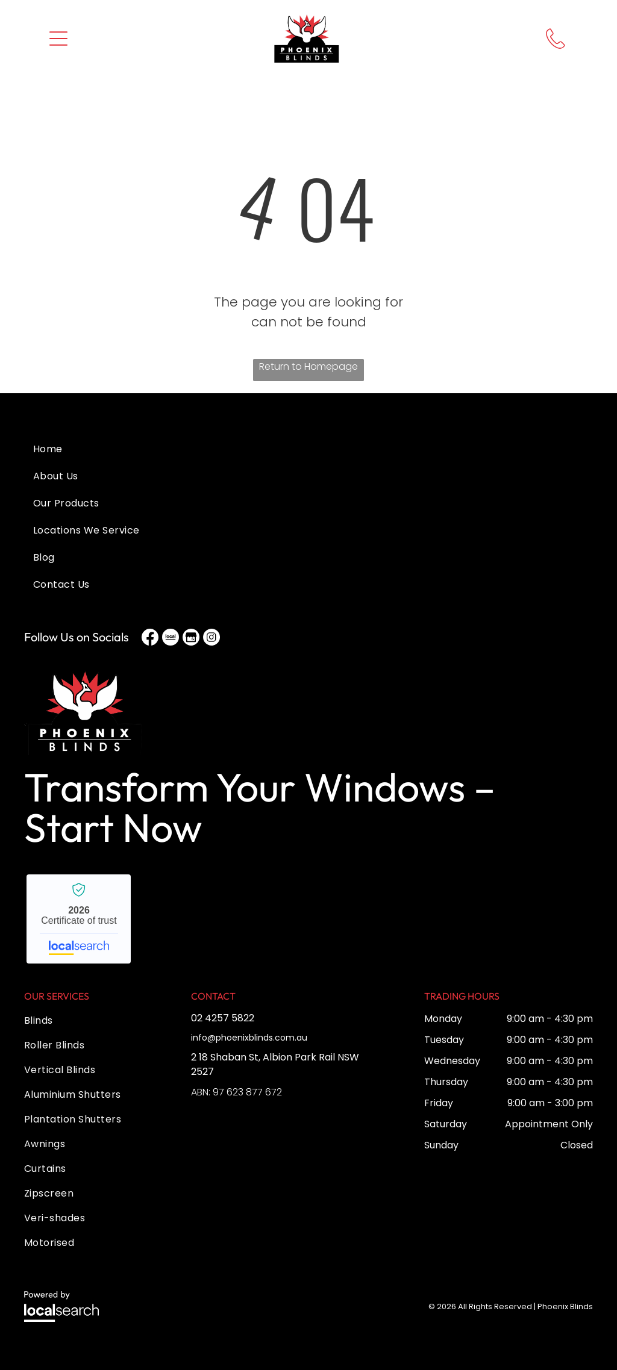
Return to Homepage (308, 366)
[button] (58, 39)
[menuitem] (308, 461)
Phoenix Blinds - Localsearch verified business (79, 919)
